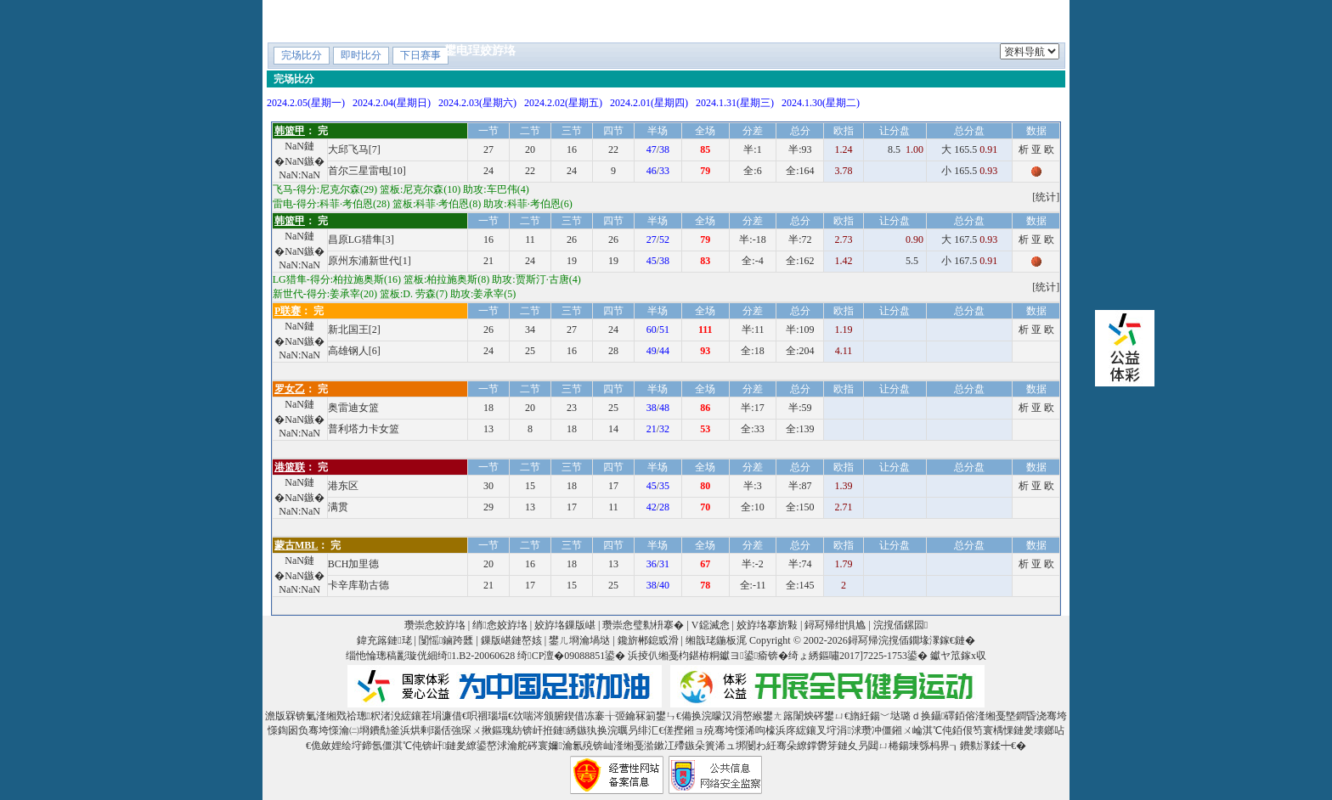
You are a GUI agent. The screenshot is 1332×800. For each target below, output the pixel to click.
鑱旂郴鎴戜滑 (648, 640)
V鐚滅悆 (816, 20)
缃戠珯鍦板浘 (716, 640)
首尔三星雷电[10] (367, 171)
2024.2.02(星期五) (563, 103)
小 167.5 (969, 261)
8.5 (907, 149)
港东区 (343, 486)
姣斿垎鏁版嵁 (564, 625)
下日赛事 (420, 55)
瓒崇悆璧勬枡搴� (643, 625)
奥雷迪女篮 (353, 408)
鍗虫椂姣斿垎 (537, 20)
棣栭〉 (462, 20)
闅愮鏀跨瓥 (446, 640)
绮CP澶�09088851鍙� (571, 656)
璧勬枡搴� (740, 20)
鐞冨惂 (880, 20)
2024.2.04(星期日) (392, 103)
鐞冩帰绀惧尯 (835, 625)
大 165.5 (969, 149)
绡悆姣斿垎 (499, 625)
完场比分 (301, 55)
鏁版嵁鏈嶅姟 (511, 640)
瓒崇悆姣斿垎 (435, 625)
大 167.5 (969, 239)
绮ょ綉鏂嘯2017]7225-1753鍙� (858, 656)
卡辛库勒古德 (358, 585)
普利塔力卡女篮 (363, 429)
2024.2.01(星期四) (649, 103)
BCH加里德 (354, 564)
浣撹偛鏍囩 (900, 625)
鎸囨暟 (671, 20)
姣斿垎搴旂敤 (767, 625)
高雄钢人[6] (354, 351)
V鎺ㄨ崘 (942, 20)
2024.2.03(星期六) (477, 103)
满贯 (338, 507)
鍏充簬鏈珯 (384, 640)
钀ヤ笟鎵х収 (958, 656)
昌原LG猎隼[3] (361, 239)
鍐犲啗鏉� (1016, 20)
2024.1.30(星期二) (821, 103)
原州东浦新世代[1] (369, 261)
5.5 (916, 261)
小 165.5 (969, 171)
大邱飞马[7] (354, 149)
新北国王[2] (354, 329)
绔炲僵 (613, 20)
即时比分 (361, 55)
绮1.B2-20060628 (476, 656)
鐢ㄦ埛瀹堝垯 (579, 640)
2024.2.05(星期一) (306, 103)
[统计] (1045, 197)
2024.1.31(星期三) (735, 103)
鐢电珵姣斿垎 (480, 50)
